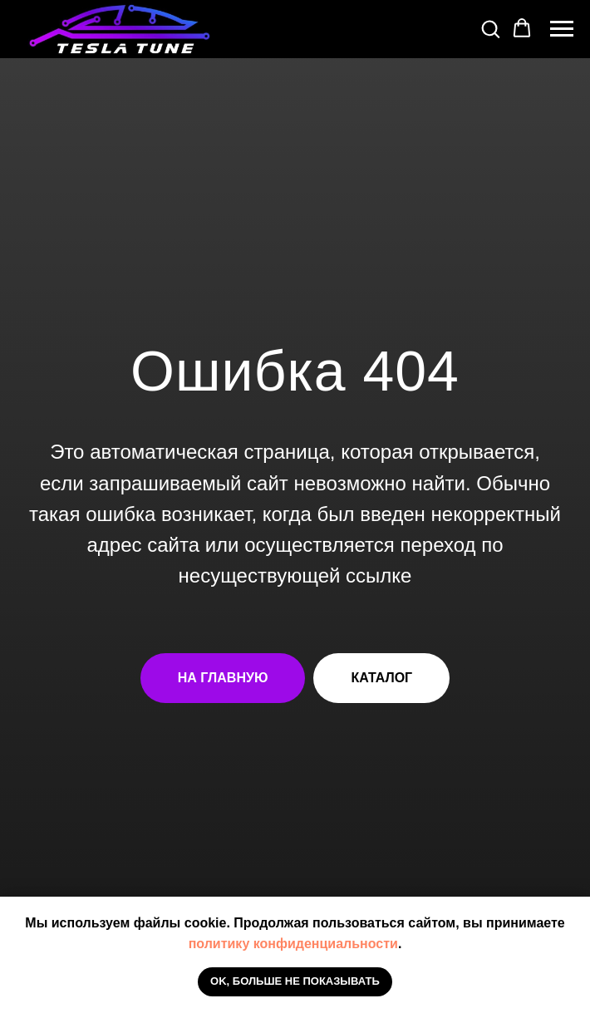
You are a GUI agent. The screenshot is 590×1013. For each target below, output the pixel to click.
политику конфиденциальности (293, 944)
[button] (490, 28)
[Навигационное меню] (561, 29)
